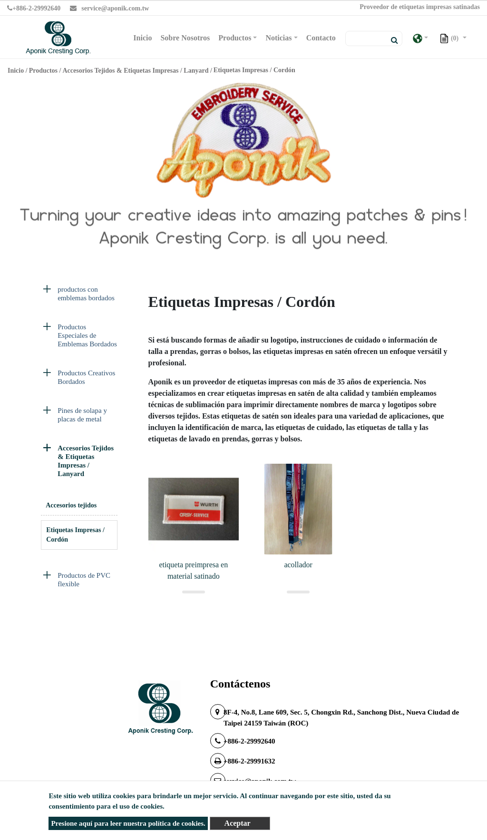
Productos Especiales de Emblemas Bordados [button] (87, 335)
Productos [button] (234, 38)
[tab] (79, 295)
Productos (43, 70)
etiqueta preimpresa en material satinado (193, 570)
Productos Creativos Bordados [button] (86, 377)
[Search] (373, 38)
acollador (298, 565)
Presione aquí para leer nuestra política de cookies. (128, 823)
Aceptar (237, 823)
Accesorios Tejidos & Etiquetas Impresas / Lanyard (135, 70)
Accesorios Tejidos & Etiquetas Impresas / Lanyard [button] (86, 460)
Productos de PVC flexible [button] (84, 580)
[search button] (391, 40)
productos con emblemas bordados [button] (86, 294)
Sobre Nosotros (185, 38)
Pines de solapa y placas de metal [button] (82, 415)
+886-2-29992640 (33, 8)
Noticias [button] (278, 38)
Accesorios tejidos (71, 505)
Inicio (144, 37)
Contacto (321, 38)
